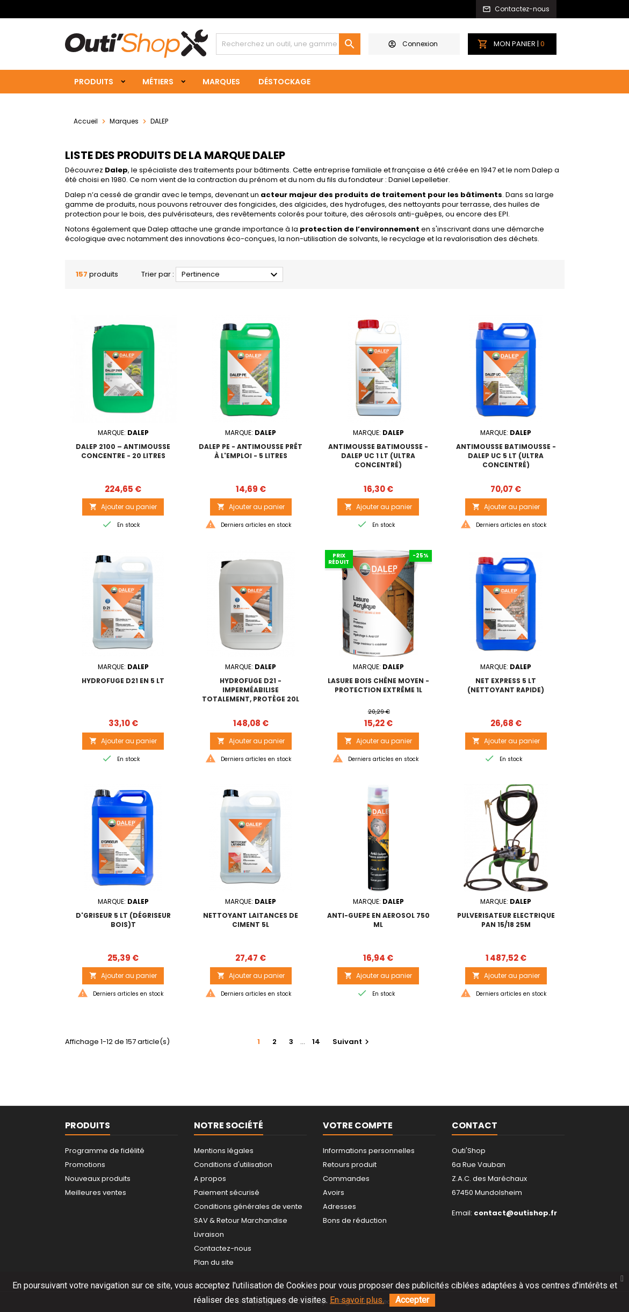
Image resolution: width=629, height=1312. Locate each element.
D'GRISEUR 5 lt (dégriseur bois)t (123, 920)
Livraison (209, 1234)
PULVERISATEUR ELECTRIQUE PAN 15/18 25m (506, 920)
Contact (474, 1125)
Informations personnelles (369, 1151)
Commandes (346, 1178)
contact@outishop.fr (515, 1213)
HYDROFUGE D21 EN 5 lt (123, 680)
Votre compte (358, 1125)
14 (316, 1041)
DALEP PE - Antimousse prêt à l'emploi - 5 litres (250, 451)
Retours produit (350, 1164)
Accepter (412, 1300)
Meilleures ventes (95, 1192)
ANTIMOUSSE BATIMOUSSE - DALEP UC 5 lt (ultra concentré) (506, 455)
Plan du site (214, 1262)
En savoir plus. (357, 1300)
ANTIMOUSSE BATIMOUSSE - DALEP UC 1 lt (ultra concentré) (378, 455)
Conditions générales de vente (248, 1206)
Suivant (352, 1041)
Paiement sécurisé (226, 1192)
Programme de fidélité (104, 1151)
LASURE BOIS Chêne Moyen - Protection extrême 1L (378, 685)
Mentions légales (224, 1151)
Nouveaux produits (98, 1178)
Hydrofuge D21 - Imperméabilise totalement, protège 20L (250, 690)
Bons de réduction (355, 1220)
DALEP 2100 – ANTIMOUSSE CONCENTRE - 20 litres (123, 451)
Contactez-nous (222, 1248)
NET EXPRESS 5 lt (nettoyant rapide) (505, 685)
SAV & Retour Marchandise (240, 1220)
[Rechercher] (288, 44)
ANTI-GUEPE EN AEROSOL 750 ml (378, 920)
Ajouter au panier (123, 506)
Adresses (339, 1206)
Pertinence (231, 275)
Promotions (85, 1164)
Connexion (413, 43)
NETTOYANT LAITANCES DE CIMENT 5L (250, 920)
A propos (210, 1178)
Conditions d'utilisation (233, 1164)
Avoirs (333, 1192)
